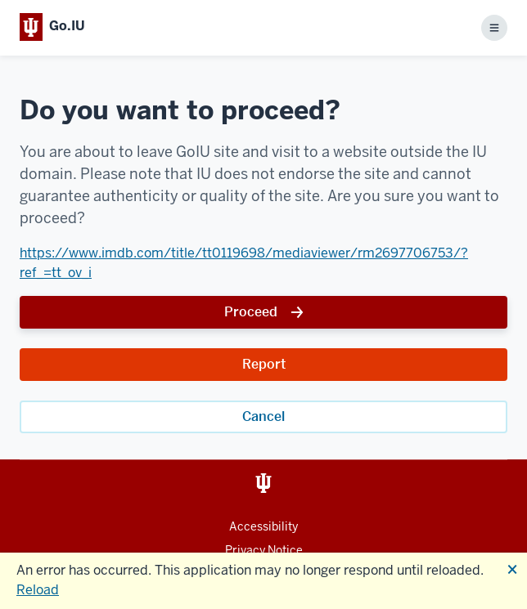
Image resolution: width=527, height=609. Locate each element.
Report (264, 364)
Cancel (263, 416)
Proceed (250, 311)
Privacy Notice (264, 550)
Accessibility (263, 526)
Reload (37, 589)
